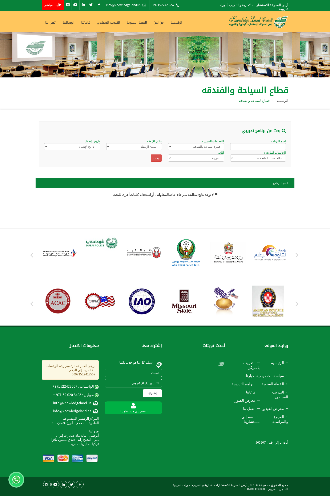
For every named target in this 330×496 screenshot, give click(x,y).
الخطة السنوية (137, 22)
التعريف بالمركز (251, 365)
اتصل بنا (50, 22)
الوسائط (69, 22)
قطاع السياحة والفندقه (254, 100)
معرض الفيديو (273, 408)
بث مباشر (53, 5)
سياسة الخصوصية (270, 375)
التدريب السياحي (108, 22)
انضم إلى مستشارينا (250, 419)
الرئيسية (176, 22)
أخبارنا (250, 375)
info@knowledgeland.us (126, 5)
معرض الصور (245, 400)
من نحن (159, 22)
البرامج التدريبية (243, 384)
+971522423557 (166, 5)
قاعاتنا (85, 22)
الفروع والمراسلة (280, 419)
